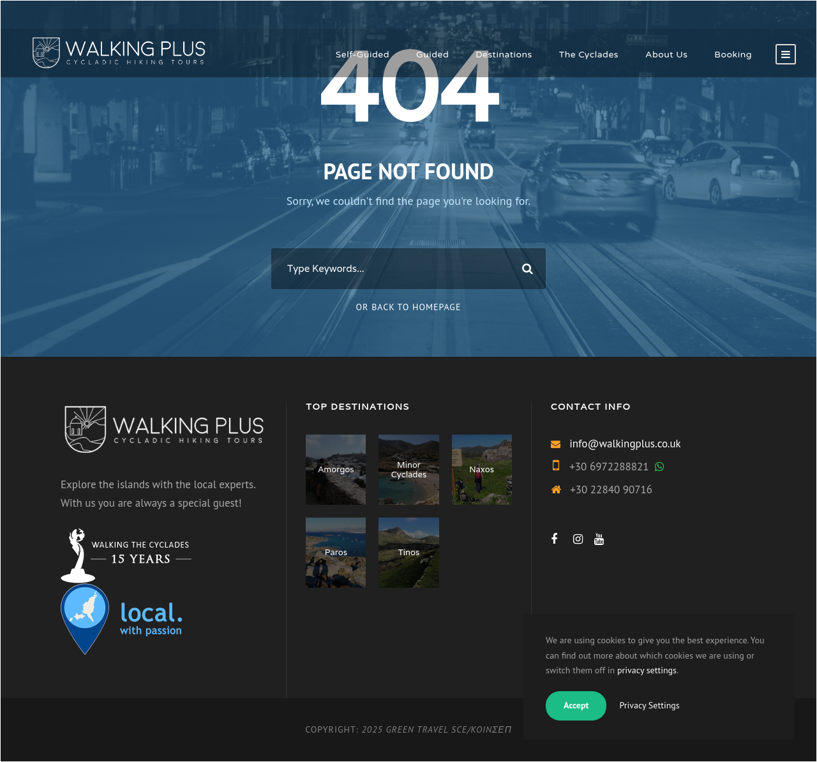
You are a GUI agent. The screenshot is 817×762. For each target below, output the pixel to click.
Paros (336, 552)
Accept (576, 705)
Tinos (408, 552)
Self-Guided (362, 54)
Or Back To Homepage (408, 307)
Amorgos (336, 469)
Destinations (504, 54)
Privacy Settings (649, 705)
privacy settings (647, 670)
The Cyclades (588, 54)
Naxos (481, 469)
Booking (733, 54)
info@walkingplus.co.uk (625, 444)
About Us (666, 54)
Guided (432, 54)
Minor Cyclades (408, 470)
